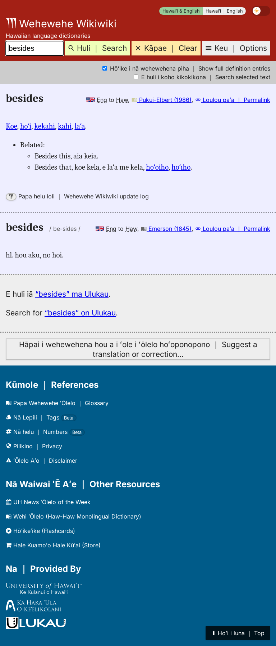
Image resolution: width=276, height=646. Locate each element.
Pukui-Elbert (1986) (162, 99)
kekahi (44, 126)
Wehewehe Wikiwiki (61, 23)
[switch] (261, 11)
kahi (65, 126)
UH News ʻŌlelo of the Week (48, 502)
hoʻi (25, 126)
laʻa (79, 126)
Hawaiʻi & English (181, 11)
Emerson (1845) (166, 228)
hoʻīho (180, 167)
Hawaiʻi (213, 11)
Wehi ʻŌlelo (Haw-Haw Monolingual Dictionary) (73, 516)
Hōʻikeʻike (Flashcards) (40, 530)
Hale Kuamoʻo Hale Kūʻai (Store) (53, 545)
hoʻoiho (157, 167)
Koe (11, 126)
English (235, 11)
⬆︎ (237, 633)
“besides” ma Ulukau (72, 294)
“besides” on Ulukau (80, 312)
